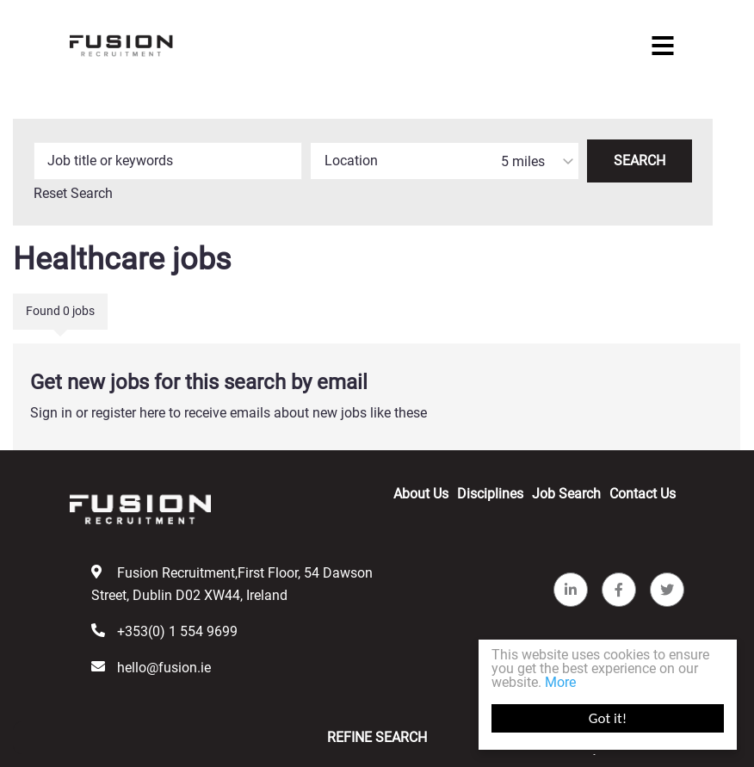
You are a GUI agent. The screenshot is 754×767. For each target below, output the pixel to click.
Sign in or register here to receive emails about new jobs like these (228, 413)
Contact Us (642, 494)
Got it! (608, 718)
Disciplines (490, 494)
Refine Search (377, 737)
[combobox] (445, 161)
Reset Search (73, 194)
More (560, 682)
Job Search (566, 494)
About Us (420, 494)
